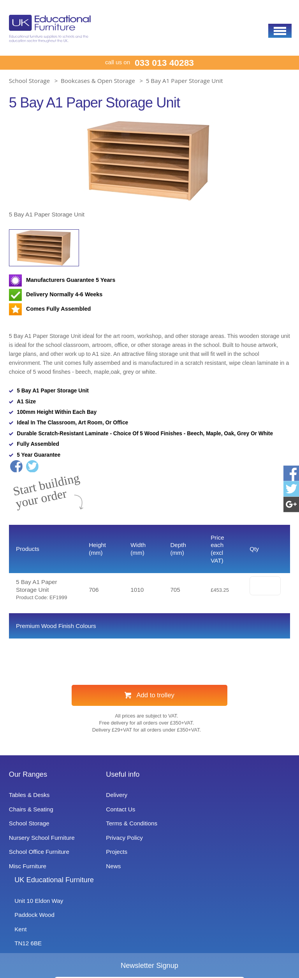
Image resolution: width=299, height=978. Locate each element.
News (112, 887)
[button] (280, 31)
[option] (149, 169)
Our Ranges (30, 796)
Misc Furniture (30, 887)
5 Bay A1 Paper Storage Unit (184, 80)
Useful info (123, 796)
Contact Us (120, 830)
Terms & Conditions (132, 844)
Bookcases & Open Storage (98, 80)
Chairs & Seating (33, 830)
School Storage (29, 80)
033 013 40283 (165, 62)
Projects (116, 873)
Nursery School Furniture (47, 859)
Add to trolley (155, 717)
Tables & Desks (31, 816)
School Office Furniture (44, 873)
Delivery (116, 816)
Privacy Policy (124, 859)
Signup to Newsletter (149, 959)
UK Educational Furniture (245, 796)
